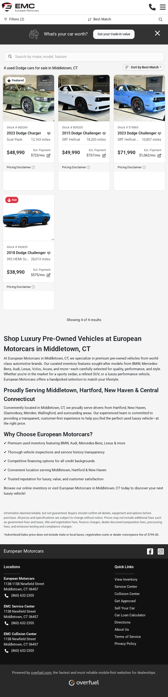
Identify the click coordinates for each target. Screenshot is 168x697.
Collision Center (127, 594)
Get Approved (125, 601)
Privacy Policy (125, 644)
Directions (123, 622)
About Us (122, 629)
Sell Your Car (125, 608)
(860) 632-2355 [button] (19, 595)
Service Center (126, 587)
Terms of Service (128, 637)
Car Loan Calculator (130, 615)
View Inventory (126, 579)
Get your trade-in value (114, 34)
